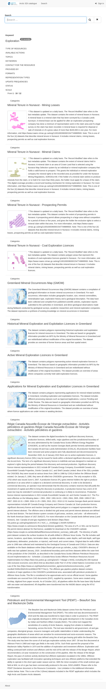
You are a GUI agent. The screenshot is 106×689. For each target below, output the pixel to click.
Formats (10, 73)
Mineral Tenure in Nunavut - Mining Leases (33, 105)
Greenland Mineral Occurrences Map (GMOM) (35, 282)
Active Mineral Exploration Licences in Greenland (37, 355)
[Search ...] (45, 20)
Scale (9, 90)
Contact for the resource (20, 65)
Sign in (99, 3)
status (9, 86)
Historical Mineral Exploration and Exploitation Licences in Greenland (49, 323)
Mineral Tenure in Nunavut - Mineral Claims (33, 151)
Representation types (18, 77)
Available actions (15, 53)
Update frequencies (17, 82)
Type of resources (16, 49)
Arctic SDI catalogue (22, 4)
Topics (9, 57)
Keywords (11, 61)
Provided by (12, 69)
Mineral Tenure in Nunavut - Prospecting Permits (37, 204)
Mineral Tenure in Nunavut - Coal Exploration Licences (40, 245)
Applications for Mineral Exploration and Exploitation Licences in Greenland (53, 386)
